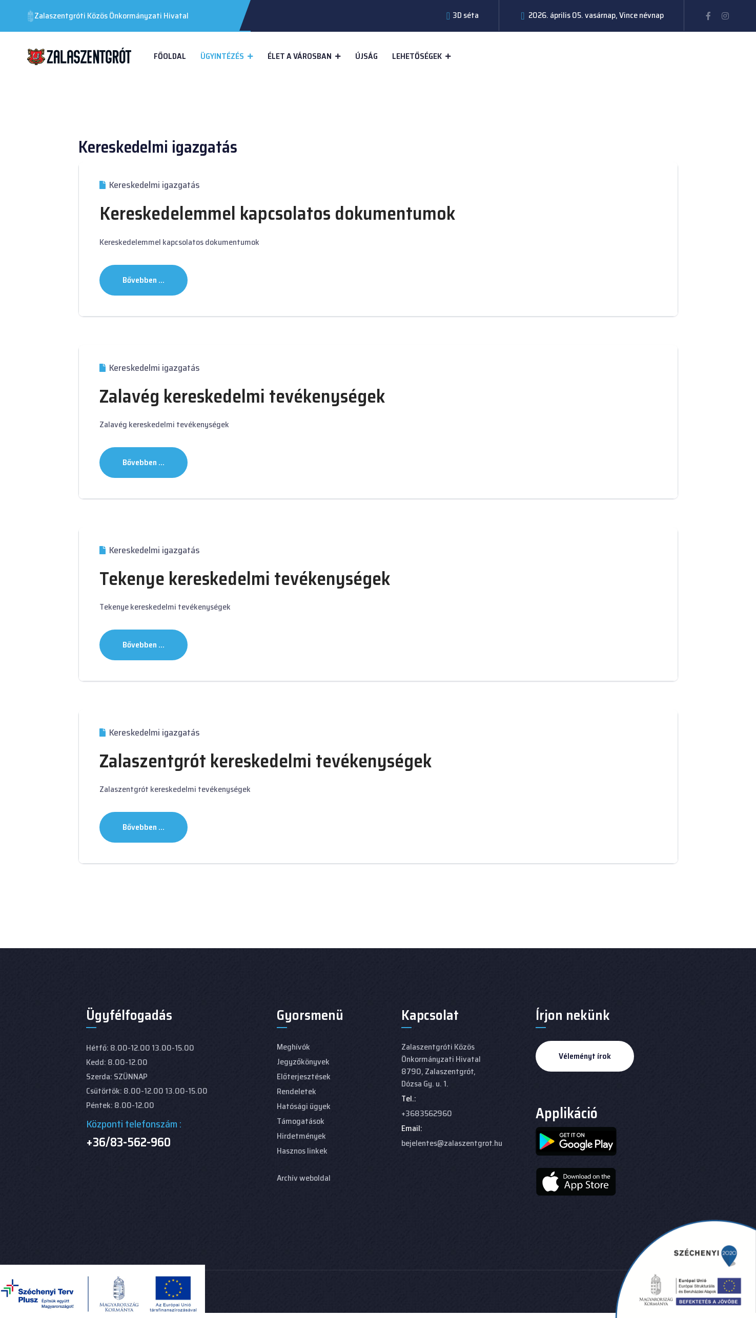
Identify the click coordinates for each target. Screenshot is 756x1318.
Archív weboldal (304, 1177)
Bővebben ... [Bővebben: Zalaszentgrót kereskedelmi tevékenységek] (143, 827)
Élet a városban (300, 56)
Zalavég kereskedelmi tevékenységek (242, 396)
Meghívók (293, 1046)
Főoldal (170, 56)
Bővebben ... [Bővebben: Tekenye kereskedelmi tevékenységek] (143, 644)
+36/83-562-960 (128, 1142)
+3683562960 (426, 1113)
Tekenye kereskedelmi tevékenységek (244, 578)
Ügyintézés (222, 56)
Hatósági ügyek (304, 1106)
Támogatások (300, 1121)
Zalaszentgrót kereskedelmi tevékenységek (265, 761)
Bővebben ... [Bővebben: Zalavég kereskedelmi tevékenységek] (143, 462)
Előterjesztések (304, 1076)
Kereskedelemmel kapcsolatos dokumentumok (277, 213)
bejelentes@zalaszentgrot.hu (451, 1143)
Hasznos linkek (302, 1150)
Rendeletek (296, 1091)
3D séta (466, 15)
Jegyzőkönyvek (303, 1061)
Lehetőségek (417, 56)
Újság (366, 56)
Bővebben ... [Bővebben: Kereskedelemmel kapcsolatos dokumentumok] (143, 280)
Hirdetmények (301, 1135)
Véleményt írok (585, 1056)
